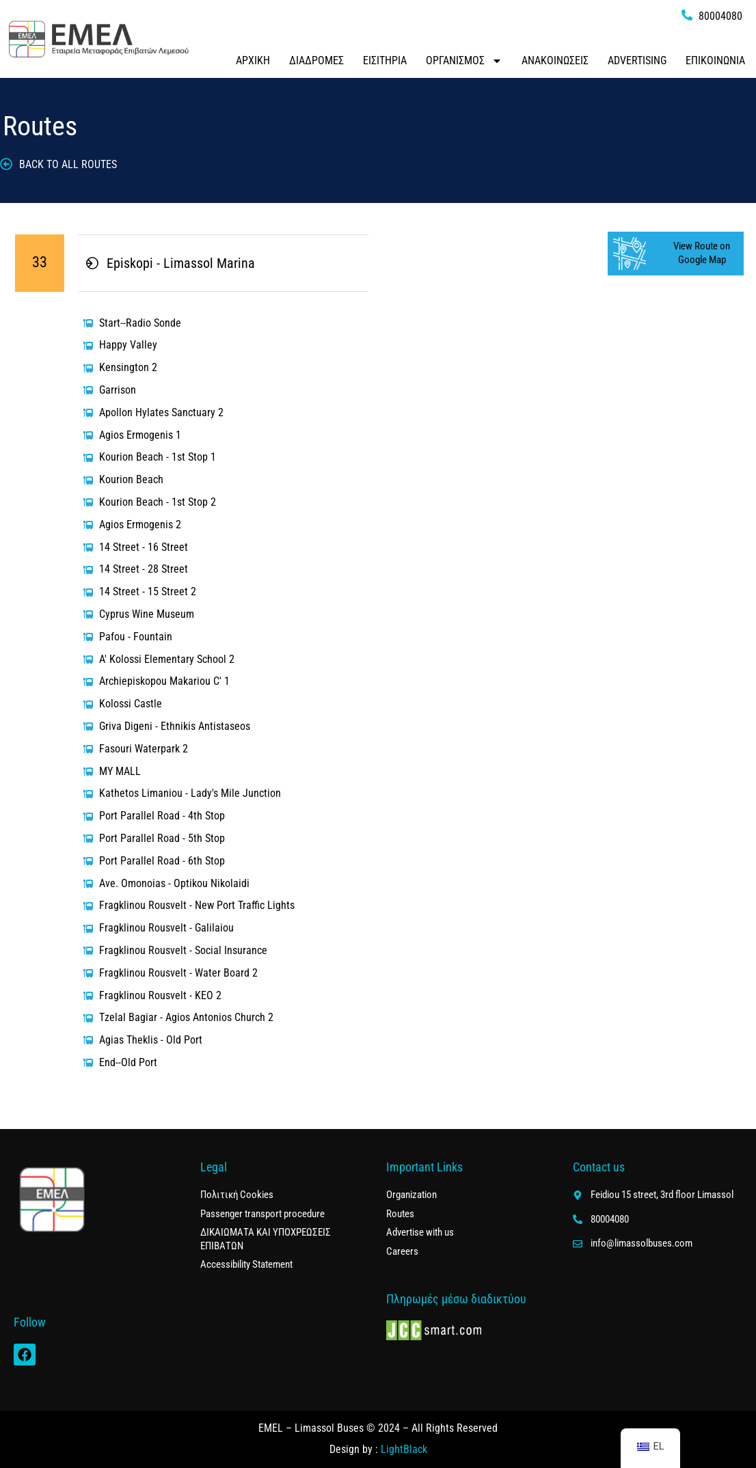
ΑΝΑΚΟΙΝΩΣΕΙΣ (555, 60)
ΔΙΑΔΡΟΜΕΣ (316, 60)
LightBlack (404, 1449)
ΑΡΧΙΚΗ (253, 60)
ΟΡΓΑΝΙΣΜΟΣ (464, 61)
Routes (40, 126)
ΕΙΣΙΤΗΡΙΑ (385, 60)
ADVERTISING (637, 60)
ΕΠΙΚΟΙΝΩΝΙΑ (715, 60)
